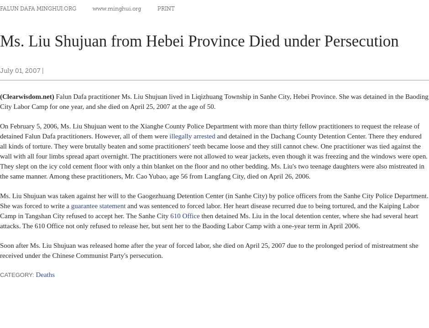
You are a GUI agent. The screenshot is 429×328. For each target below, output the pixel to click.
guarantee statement (98, 206)
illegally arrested (192, 136)
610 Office (184, 216)
